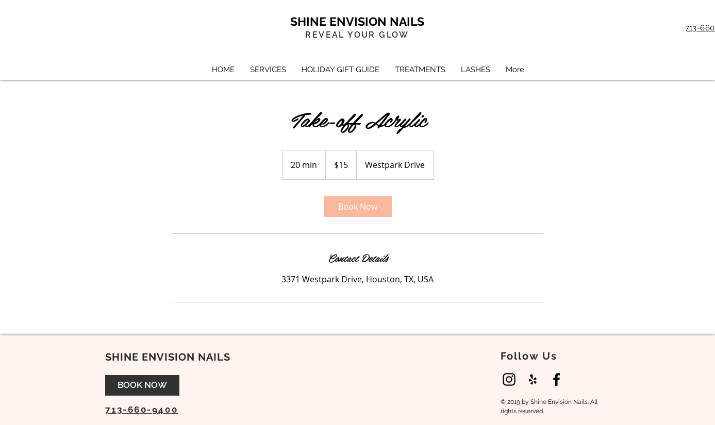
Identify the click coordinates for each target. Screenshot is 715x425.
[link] (358, 206)
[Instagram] (509, 379)
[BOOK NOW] (142, 385)
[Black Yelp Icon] (532, 379)
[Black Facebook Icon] (556, 379)
